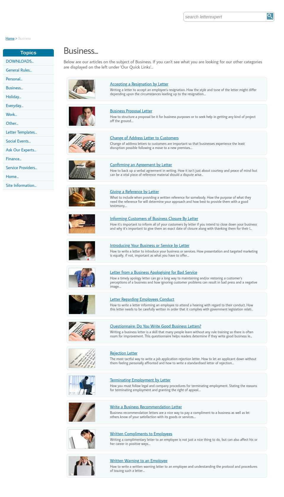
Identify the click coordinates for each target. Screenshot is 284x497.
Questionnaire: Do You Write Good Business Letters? (155, 326)
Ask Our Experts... (21, 150)
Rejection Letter (123, 353)
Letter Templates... (21, 132)
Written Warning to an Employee (138, 460)
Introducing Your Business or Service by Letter (149, 245)
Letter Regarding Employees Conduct (142, 299)
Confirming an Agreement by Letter (141, 164)
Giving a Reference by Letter (134, 191)
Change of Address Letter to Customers (144, 137)
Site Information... (21, 185)
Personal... (14, 79)
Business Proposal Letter (131, 111)
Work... (11, 114)
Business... (14, 87)
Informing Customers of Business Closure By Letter (154, 218)
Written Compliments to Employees (141, 433)
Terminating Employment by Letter (140, 380)
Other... (12, 123)
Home (10, 38)
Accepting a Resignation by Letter (139, 84)
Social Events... (18, 141)
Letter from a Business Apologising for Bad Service (153, 272)
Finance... (14, 158)
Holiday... (13, 96)
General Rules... (19, 70)
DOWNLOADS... (20, 61)
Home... (12, 176)
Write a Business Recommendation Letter (146, 406)
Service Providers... (21, 167)
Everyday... (14, 105)
